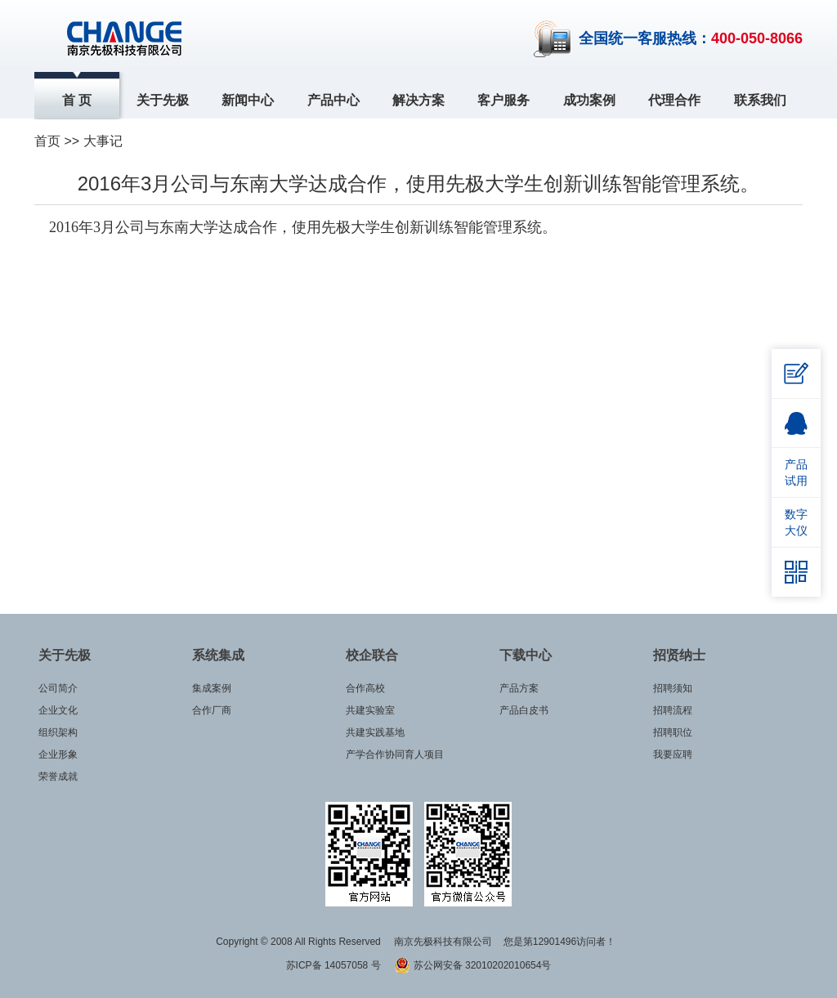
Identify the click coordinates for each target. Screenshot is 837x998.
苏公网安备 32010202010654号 (472, 965)
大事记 (103, 141)
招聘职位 (672, 732)
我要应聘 (672, 754)
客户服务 (503, 100)
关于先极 (163, 100)
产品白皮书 (523, 710)
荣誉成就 (58, 776)
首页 (47, 141)
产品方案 (519, 688)
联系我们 (760, 100)
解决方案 (418, 100)
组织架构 (58, 732)
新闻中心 (248, 100)
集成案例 (211, 688)
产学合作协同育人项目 (395, 754)
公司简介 (58, 688)
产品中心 (333, 100)
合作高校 (365, 688)
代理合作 (674, 100)
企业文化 (58, 710)
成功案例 (589, 100)
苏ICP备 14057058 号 (334, 965)
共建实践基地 (375, 732)
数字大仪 (796, 522)
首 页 (77, 100)
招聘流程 (672, 710)
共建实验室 (370, 710)
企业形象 (58, 754)
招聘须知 (672, 688)
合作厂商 (211, 710)
